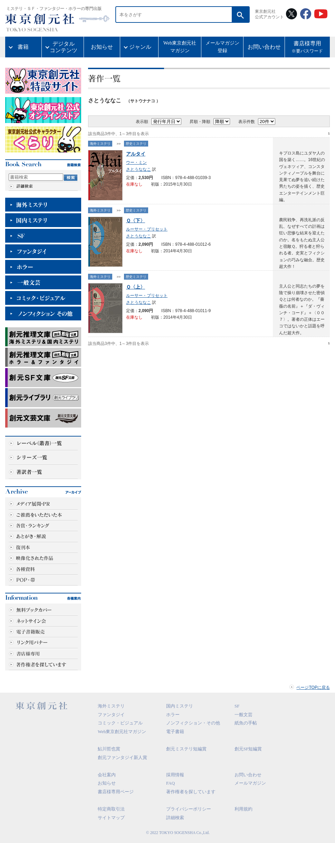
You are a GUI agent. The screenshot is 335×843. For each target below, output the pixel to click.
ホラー (173, 714)
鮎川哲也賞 (109, 748)
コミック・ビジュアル (120, 722)
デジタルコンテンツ (63, 47)
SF (236, 706)
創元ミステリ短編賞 (186, 748)
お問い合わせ (264, 47)
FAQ (170, 783)
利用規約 (243, 809)
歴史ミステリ (136, 144)
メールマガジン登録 (222, 46)
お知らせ (102, 47)
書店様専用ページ (116, 791)
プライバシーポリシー (188, 809)
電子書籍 (175, 731)
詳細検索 (175, 817)
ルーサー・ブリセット (147, 229)
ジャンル (140, 47)
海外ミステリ (100, 144)
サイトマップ (111, 817)
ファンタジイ (111, 714)
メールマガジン (250, 783)
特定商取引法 (111, 809)
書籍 (23, 47)
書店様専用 (307, 47)
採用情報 (175, 774)
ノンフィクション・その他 (193, 722)
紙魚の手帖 (245, 722)
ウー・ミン (136, 162)
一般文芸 (243, 714)
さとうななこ (138, 169)
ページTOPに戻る (313, 687)
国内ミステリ (179, 706)
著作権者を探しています (191, 791)
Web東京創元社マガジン (179, 46)
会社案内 (107, 774)
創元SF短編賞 (248, 748)
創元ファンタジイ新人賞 (122, 757)
